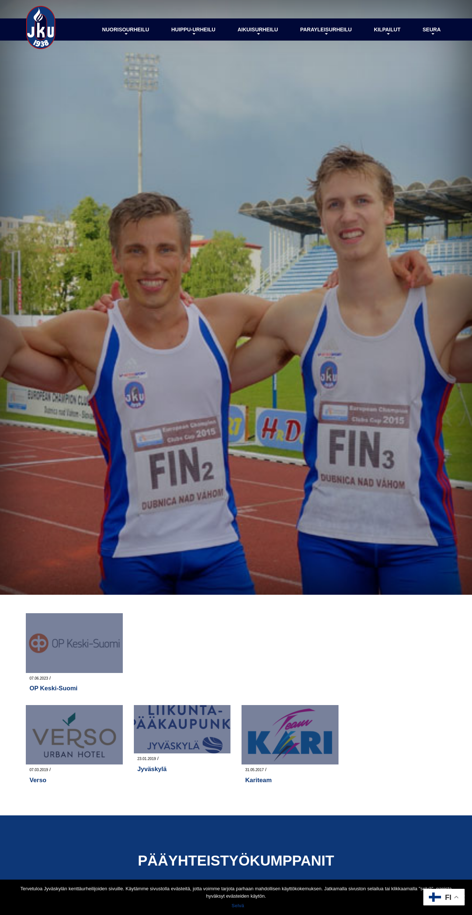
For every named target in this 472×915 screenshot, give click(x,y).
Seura (432, 31)
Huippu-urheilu (193, 31)
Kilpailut (387, 31)
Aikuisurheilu (257, 31)
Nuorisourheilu (125, 31)
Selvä (238, 905)
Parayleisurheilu (326, 31)
